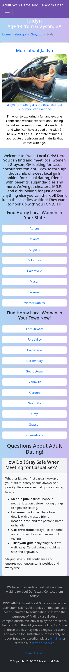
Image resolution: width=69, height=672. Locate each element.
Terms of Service (42, 643)
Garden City (34, 361)
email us (56, 638)
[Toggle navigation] (7, 12)
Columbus (34, 260)
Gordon (34, 393)
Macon (34, 282)
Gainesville (34, 271)
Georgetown (34, 371)
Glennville (34, 382)
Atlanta (35, 239)
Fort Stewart (34, 329)
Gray (34, 414)
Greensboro (34, 435)
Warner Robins (34, 303)
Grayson (36, 34)
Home (6, 34)
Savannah (34, 292)
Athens (34, 228)
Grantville (34, 403)
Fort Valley (34, 339)
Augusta (34, 250)
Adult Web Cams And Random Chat (32, 5)
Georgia (20, 34)
